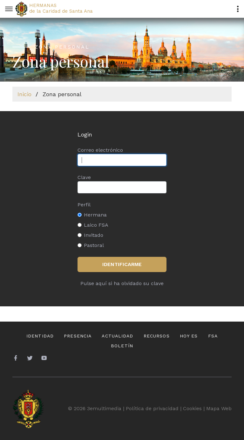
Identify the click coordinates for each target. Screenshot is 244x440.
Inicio (24, 94)
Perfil (84, 205)
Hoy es (189, 335)
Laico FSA (96, 225)
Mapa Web (219, 408)
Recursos (157, 335)
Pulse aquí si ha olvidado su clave (122, 283)
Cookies (192, 408)
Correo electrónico (100, 150)
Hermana (95, 215)
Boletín (122, 345)
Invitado (93, 235)
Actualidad (117, 335)
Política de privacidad (152, 408)
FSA (213, 335)
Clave (84, 177)
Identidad (40, 335)
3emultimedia (104, 408)
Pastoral (94, 245)
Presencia (78, 335)
